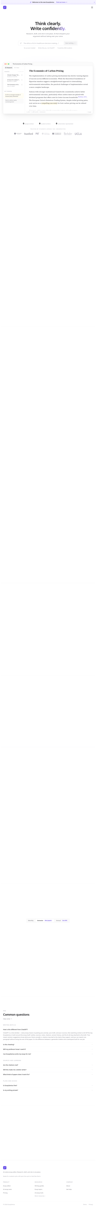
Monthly (31, 930)
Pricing (5, 1202)
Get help (69, 1198)
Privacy (91, 1214)
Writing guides (39, 1195)
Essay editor (7, 1195)
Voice (16, 68)
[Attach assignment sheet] (21, 44)
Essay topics (38, 1198)
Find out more (61, 2)
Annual (62, 930)
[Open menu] (92, 7)
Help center (7, 1028)
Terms (85, 1214)
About (68, 1195)
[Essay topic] (43, 43)
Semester (44, 930)
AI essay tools (7, 1198)
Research (8, 68)
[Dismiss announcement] (94, 2)
